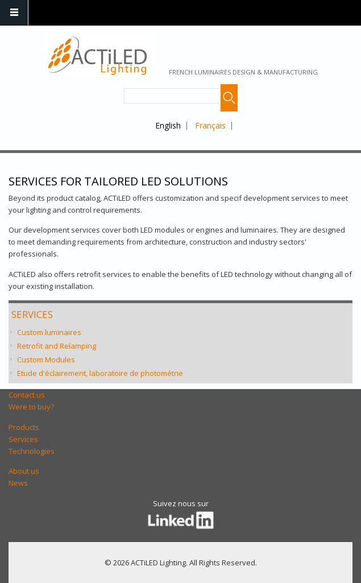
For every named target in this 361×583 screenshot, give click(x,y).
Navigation (14, 13)
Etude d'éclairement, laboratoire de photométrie (100, 373)
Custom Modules (46, 359)
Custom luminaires (49, 332)
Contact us (27, 395)
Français (210, 125)
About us (24, 471)
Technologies (32, 451)
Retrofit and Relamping (56, 346)
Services (32, 314)
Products (24, 427)
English (168, 125)
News (18, 483)
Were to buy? (31, 407)
